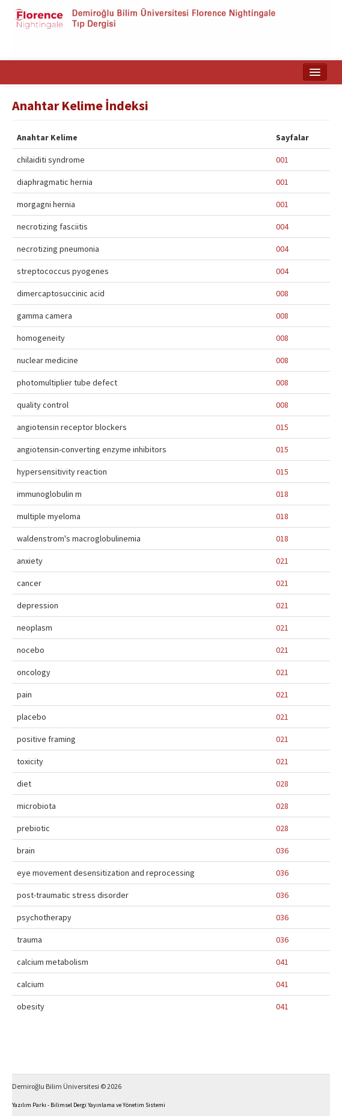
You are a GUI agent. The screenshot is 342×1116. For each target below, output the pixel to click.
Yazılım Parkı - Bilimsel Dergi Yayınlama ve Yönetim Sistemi (88, 1105)
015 (282, 427)
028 (282, 783)
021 (282, 560)
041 (282, 961)
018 (282, 493)
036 (282, 850)
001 (282, 159)
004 (282, 226)
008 (282, 293)
